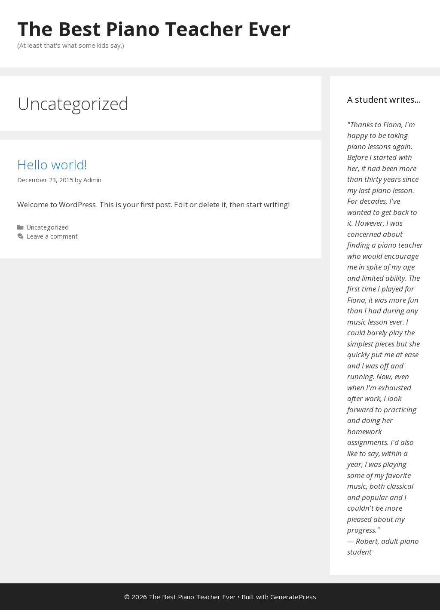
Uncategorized (48, 227)
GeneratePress (293, 596)
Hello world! (52, 164)
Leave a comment (52, 236)
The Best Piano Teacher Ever (153, 28)
